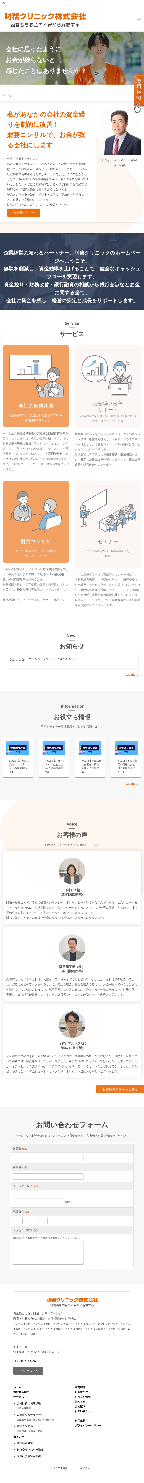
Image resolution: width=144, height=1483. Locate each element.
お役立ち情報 (83, 1396)
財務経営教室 (25, 1443)
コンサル (41, 541)
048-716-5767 (27, 1361)
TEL (16, 1361)
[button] (4, 3)
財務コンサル (25, 1426)
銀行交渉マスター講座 (30, 1449)
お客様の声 (81, 1392)
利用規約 (80, 1420)
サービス (18, 1396)
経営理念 (80, 1387)
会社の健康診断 (36, 405)
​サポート (108, 409)
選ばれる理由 (21, 1392)
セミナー (108, 541)
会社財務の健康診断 (29, 1403)
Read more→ (132, 675)
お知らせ (80, 1401)
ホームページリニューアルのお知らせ (53, 658)
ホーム (17, 1387)
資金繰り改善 (108, 403)
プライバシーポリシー (88, 1425)
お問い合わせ (83, 1411)
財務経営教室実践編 (29, 1456)
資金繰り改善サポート (30, 1414)
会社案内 (80, 1406)
